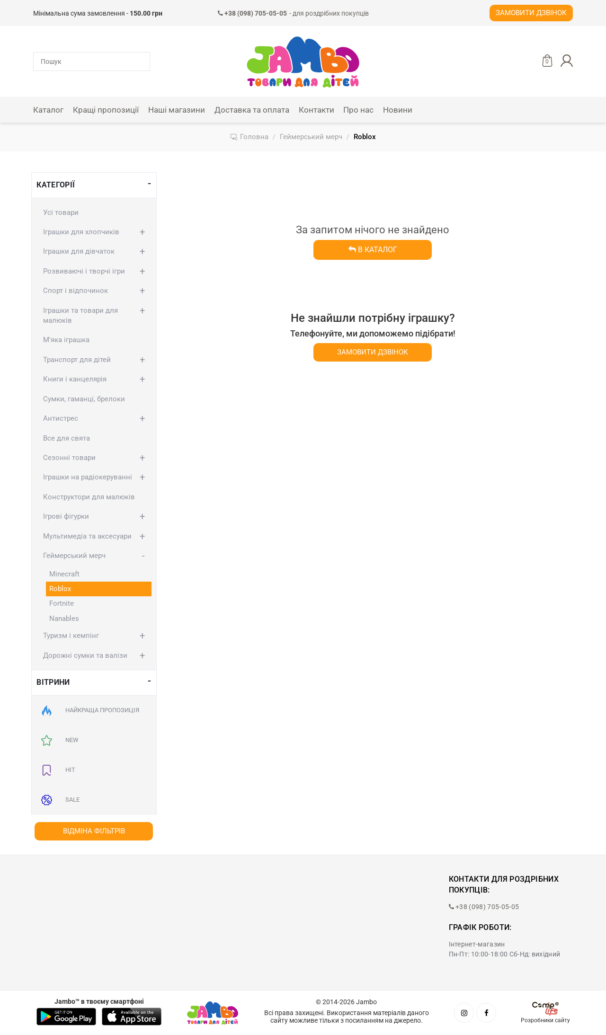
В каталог (372, 249)
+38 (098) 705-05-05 (484, 907)
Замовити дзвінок (531, 13)
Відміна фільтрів (94, 831)
